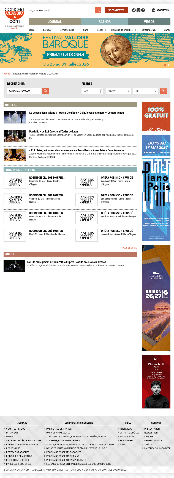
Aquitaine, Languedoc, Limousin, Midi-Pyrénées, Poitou (76, 436)
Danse (167, 30)
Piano (85, 30)
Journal (55, 21)
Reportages (126, 440)
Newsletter (163, 10)
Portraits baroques (17, 452)
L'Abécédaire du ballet (19, 463)
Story (123, 444)
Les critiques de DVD (17, 459)
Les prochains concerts (79, 423)
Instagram (138, 10)
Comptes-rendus (15, 428)
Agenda (105, 21)
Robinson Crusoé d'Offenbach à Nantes (55, 195)
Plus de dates (130, 247)
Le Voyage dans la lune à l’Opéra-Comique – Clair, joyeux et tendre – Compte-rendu (76, 113)
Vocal (100, 30)
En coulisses (127, 436)
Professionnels (153, 440)
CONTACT (156, 423)
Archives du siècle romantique (23, 440)
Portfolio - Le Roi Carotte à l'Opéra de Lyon (53, 131)
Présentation (152, 428)
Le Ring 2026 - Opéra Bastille (22, 444)
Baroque (47, 30)
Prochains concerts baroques (63, 452)
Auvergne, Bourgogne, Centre (63, 440)
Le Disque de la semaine (19, 456)
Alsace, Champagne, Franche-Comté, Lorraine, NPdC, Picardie (80, 444)
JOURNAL (22, 423)
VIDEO (128, 423)
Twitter (134, 10)
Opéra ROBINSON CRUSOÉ (117, 177)
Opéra (31, 30)
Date (85, 91)
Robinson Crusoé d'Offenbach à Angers (55, 177)
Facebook (143, 10)
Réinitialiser (163, 91)
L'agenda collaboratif (157, 448)
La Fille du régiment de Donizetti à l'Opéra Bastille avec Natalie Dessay (66, 262)
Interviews (12, 432)
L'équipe (148, 436)
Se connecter (116, 10)
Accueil (7, 73)
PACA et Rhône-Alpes (58, 432)
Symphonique (67, 30)
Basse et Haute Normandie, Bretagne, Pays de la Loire (76, 448)
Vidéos (149, 21)
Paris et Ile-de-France (59, 428)
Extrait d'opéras (129, 432)
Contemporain (149, 30)
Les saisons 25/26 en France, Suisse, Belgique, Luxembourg (78, 463)
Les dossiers (13, 448)
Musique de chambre (122, 30)
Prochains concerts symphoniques (66, 459)
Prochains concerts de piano (62, 456)
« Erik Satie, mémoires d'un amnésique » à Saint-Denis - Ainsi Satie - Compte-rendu (76, 150)
